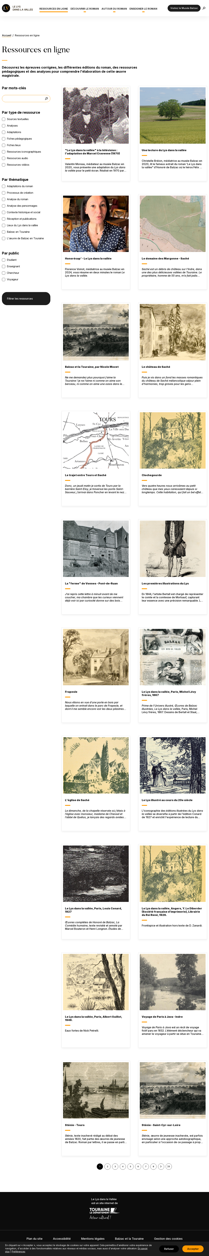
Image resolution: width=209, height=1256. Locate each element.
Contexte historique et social (23, 212)
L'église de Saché (77, 800)
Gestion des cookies (168, 1238)
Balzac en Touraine (18, 231)
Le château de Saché (156, 366)
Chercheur (13, 272)
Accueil (6, 35)
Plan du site (35, 1238)
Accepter (193, 1248)
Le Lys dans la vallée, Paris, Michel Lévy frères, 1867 (169, 693)
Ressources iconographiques (24, 151)
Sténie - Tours (75, 1125)
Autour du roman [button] (114, 8)
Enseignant (13, 266)
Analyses (12, 125)
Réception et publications (21, 218)
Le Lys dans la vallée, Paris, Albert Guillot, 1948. (93, 1018)
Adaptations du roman (20, 186)
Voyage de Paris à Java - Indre (162, 1016)
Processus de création (20, 192)
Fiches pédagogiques (19, 138)
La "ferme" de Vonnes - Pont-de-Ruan (91, 583)
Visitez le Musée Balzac (184, 8)
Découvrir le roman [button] (85, 8)
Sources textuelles (18, 119)
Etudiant (11, 259)
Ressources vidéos (18, 164)
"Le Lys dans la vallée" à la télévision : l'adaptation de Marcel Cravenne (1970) (92, 152)
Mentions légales (93, 1238)
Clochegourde (152, 475)
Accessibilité (62, 1238)
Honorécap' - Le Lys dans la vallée (88, 258)
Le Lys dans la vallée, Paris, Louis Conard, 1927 (93, 910)
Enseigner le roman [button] (143, 8)
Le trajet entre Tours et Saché (85, 475)
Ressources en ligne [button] (53, 8)
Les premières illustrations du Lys (165, 583)
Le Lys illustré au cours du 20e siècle (167, 800)
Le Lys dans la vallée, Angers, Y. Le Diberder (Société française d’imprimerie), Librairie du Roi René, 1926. (172, 912)
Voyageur (12, 279)
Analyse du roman (17, 199)
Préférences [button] (18, 1251)
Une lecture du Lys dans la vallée (164, 150)
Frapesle (71, 691)
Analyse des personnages (22, 205)
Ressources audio (17, 158)
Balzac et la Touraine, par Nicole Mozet (92, 366)
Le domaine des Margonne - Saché (165, 258)
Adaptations (14, 132)
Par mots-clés (14, 88)
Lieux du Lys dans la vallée (22, 225)
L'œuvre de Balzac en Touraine (25, 238)
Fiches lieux (14, 145)
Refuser (169, 1248)
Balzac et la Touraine (129, 1238)
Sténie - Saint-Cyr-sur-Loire (161, 1125)
